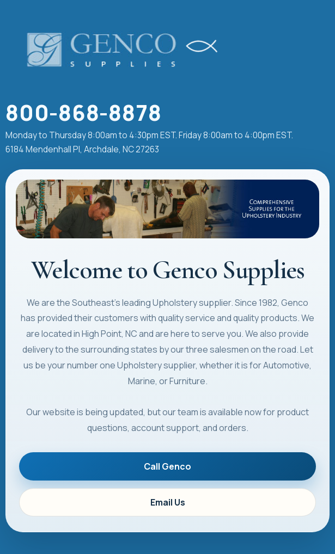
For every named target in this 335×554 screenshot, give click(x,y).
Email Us (167, 502)
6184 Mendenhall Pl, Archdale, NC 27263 (82, 149)
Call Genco (167, 466)
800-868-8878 (83, 112)
